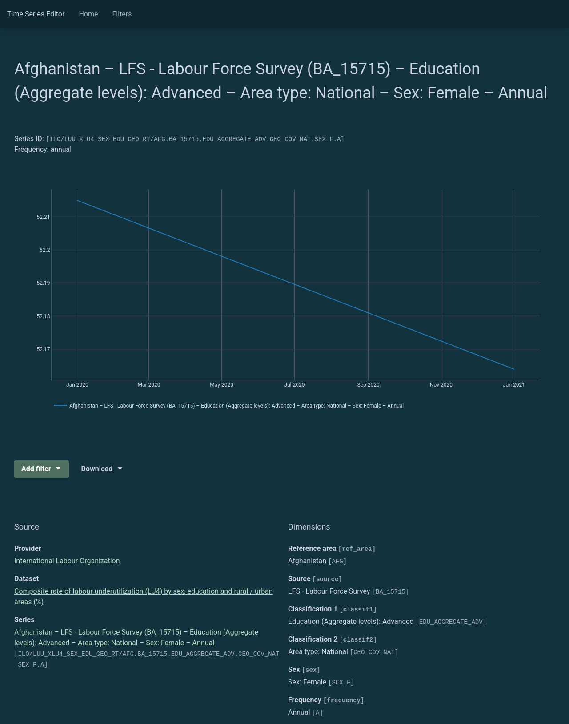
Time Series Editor (35, 14)
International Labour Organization (67, 561)
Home (88, 14)
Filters (122, 14)
